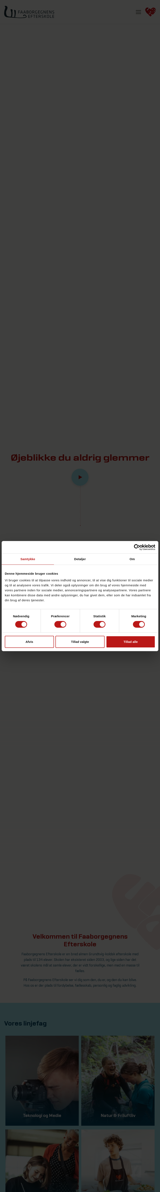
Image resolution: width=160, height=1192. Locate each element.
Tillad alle (131, 641)
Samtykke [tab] (27, 559)
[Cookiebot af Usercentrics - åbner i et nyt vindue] (137, 547)
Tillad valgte (80, 641)
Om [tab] (132, 559)
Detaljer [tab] (80, 559)
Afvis (29, 641)
